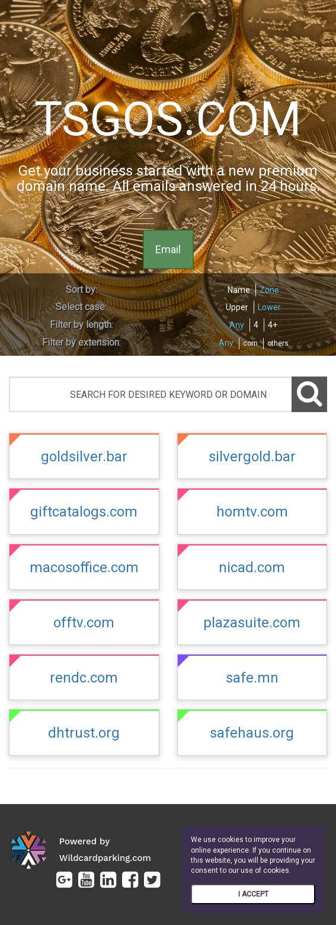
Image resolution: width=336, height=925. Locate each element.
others (278, 343)
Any (236, 325)
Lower (269, 307)
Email (168, 249)
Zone (269, 290)
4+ (272, 325)
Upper (237, 307)
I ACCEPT (253, 894)
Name (239, 290)
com (250, 343)
